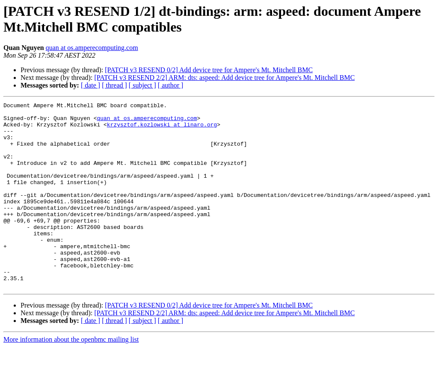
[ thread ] (114, 85)
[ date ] (90, 85)
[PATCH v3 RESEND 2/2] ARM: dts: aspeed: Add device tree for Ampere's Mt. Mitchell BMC (224, 77)
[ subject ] (142, 85)
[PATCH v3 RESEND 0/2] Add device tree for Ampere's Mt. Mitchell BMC (209, 69)
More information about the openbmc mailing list (71, 376)
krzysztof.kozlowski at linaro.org (162, 129)
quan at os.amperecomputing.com (92, 47)
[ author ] (170, 85)
